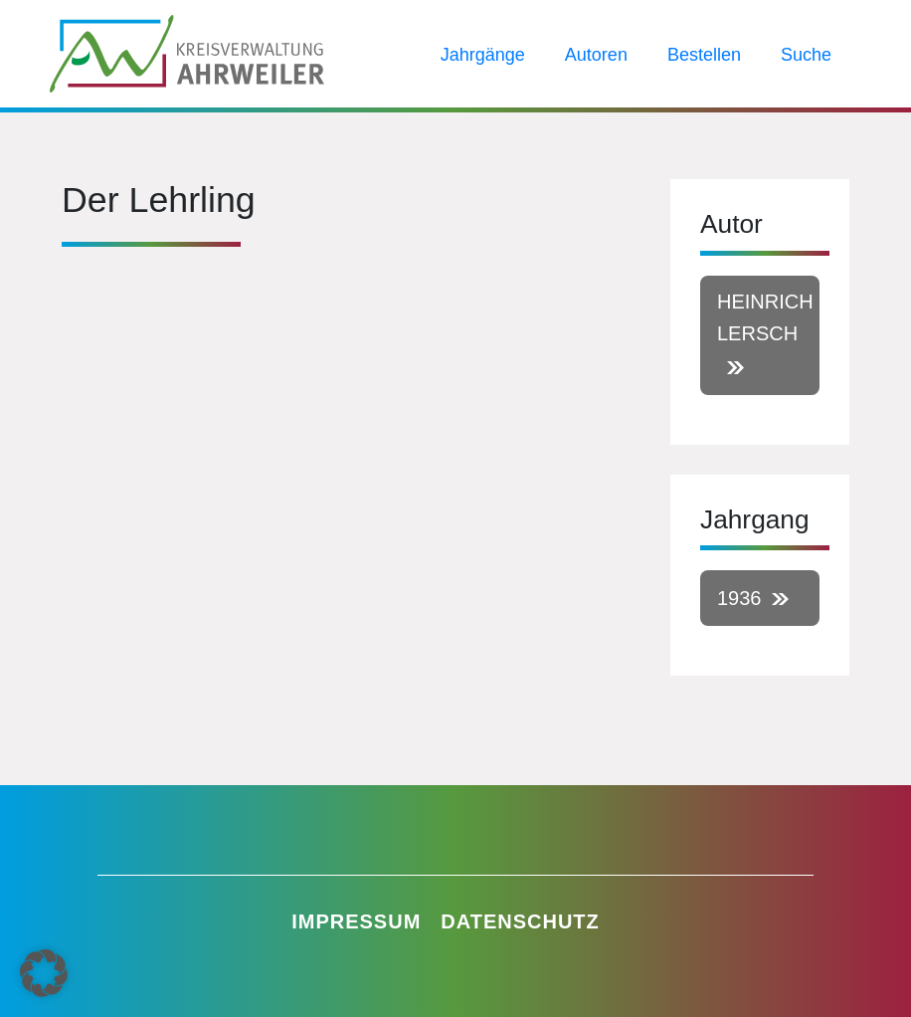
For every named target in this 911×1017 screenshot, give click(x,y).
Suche (806, 55)
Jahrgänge (483, 55)
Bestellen (704, 55)
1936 (739, 598)
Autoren (596, 55)
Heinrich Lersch (765, 317)
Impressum (356, 921)
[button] (44, 973)
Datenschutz (520, 921)
